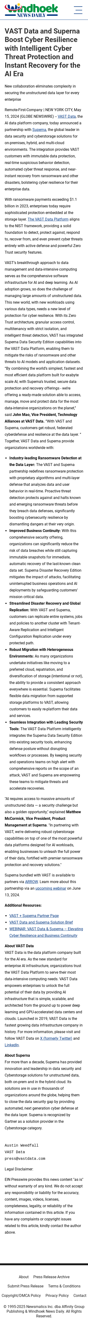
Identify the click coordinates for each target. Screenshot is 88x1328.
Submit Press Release (25, 1286)
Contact (79, 1295)
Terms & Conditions (64, 1286)
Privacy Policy (57, 1295)
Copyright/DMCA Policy (21, 1295)
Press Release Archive (51, 1277)
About (24, 1277)
